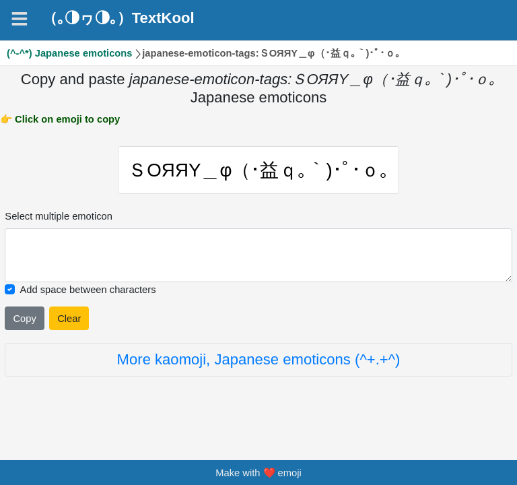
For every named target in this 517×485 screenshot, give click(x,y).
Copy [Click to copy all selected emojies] (24, 322)
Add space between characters (88, 293)
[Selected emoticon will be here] (258, 258)
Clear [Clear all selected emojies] (69, 322)
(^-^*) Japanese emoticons (70, 53)
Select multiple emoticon (58, 219)
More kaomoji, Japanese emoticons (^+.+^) (259, 362)
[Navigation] (19, 18)
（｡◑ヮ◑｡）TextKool (118, 18)
